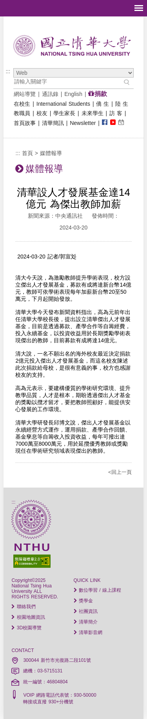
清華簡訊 (53, 123)
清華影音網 (88, 632)
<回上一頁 (120, 472)
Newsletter (83, 123)
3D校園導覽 (26, 627)
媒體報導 (51, 153)
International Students (63, 104)
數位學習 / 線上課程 (97, 590)
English (73, 94)
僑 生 (102, 104)
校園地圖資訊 (28, 617)
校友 (41, 113)
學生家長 (64, 113)
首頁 (27, 153)
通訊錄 (50, 94)
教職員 (22, 113)
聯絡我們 (23, 606)
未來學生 (92, 113)
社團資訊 (86, 611)
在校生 (22, 104)
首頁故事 (25, 123)
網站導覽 (25, 94)
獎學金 (83, 600)
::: (7, 71)
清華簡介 (86, 622)
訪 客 (115, 113)
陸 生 (121, 104)
